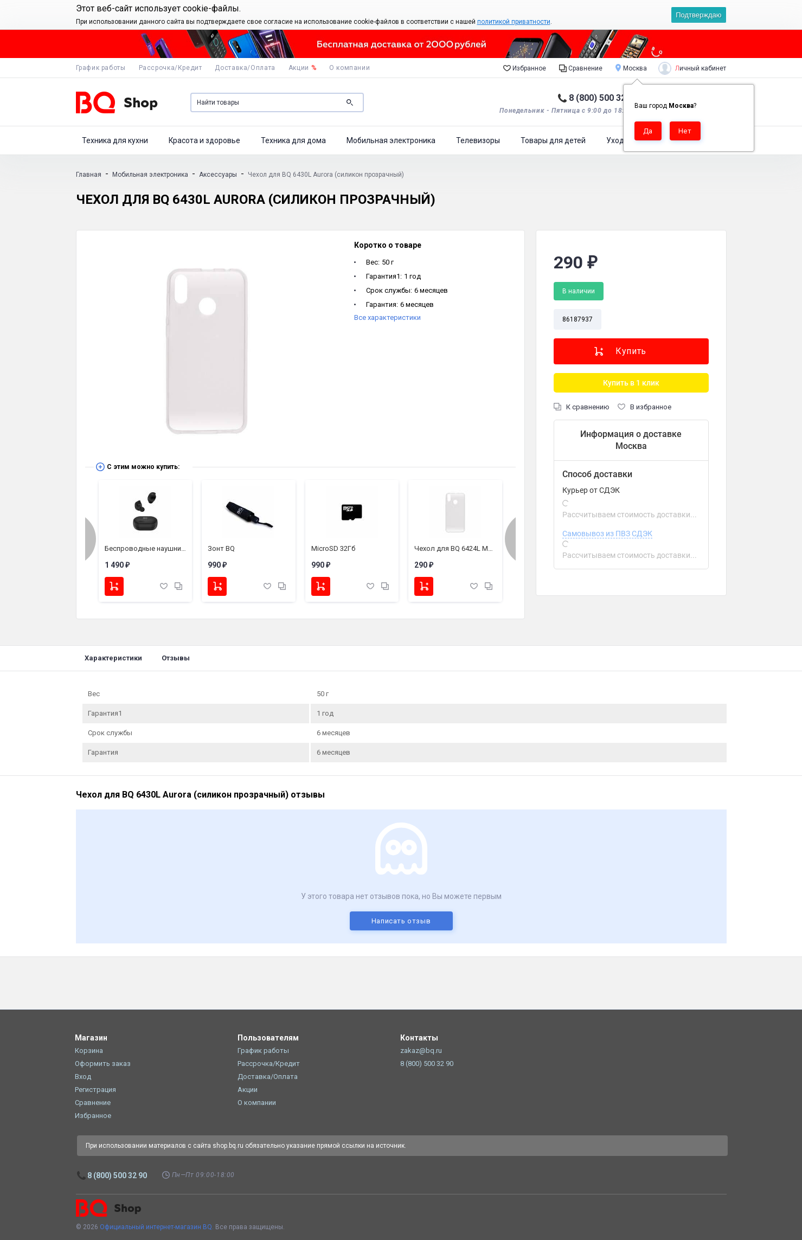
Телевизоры (478, 140)
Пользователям (268, 1037)
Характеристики (113, 658)
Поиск (350, 102)
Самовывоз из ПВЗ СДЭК (607, 533)
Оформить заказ (103, 1063)
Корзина (89, 1050)
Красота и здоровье (204, 140)
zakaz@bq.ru (421, 1050)
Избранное (524, 68)
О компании (349, 68)
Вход (83, 1076)
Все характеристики (387, 317)
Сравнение (580, 68)
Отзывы (176, 658)
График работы (101, 68)
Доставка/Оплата (245, 68)
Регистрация (95, 1089)
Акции (302, 68)
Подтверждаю (698, 15)
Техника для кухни (115, 140)
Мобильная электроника (391, 140)
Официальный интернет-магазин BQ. (157, 1227)
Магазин (91, 1037)
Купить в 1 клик (631, 382)
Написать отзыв (401, 921)
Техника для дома (293, 140)
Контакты (419, 1037)
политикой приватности (513, 21)
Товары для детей (553, 140)
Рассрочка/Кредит (170, 68)
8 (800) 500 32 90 (603, 98)
